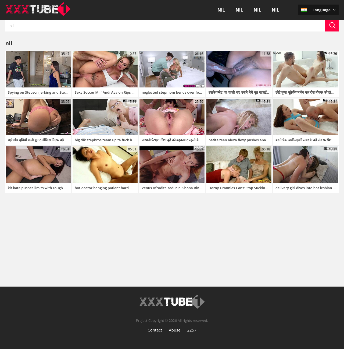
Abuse (174, 330)
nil (221, 10)
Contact (155, 330)
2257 (191, 330)
